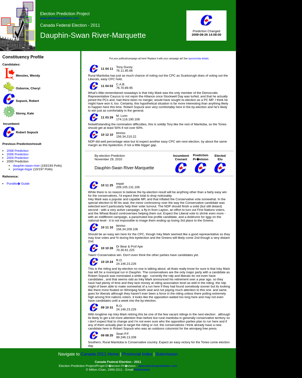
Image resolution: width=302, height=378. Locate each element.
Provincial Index (137, 354)
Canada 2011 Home (100, 354)
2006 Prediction (18, 154)
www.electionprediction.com (59, 18)
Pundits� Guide (18, 183)
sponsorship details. (198, 58)
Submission (167, 354)
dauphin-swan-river (26, 165)
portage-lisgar (22, 169)
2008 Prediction (18, 150)
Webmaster (142, 369)
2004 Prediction (18, 158)
